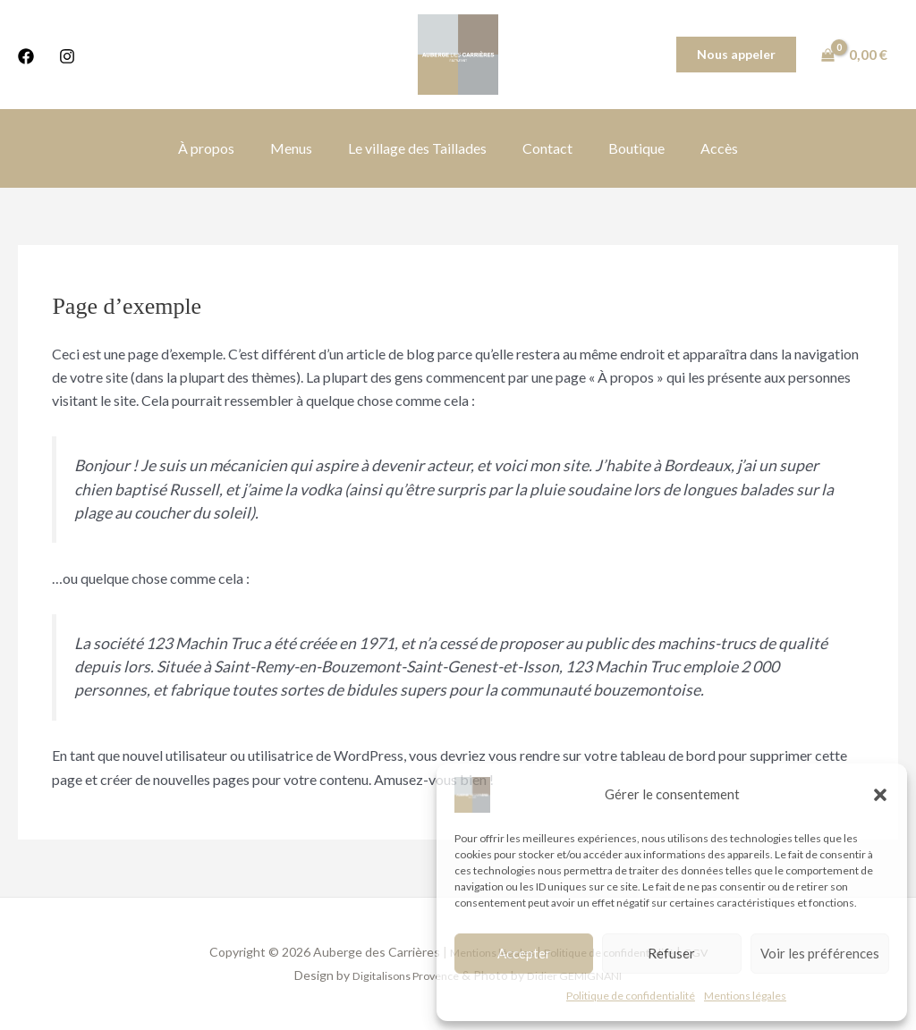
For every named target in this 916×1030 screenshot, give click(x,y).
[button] (880, 795)
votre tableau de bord (650, 755)
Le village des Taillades (421, 147)
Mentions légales (745, 995)
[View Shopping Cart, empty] (856, 55)
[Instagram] (67, 56)
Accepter (524, 953)
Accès (701, 147)
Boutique (626, 147)
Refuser (671, 953)
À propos (224, 147)
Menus (302, 147)
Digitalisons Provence (399, 975)
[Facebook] (26, 56)
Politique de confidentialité (630, 995)
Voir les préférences (819, 953)
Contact (544, 147)
